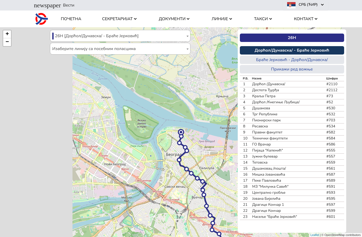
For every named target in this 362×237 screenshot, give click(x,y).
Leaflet (315, 234)
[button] (181, 132)
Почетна (71, 19)
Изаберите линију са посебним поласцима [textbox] (94, 49)
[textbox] (120, 36)
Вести (54, 5)
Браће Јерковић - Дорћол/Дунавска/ (292, 60)
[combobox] (120, 36)
